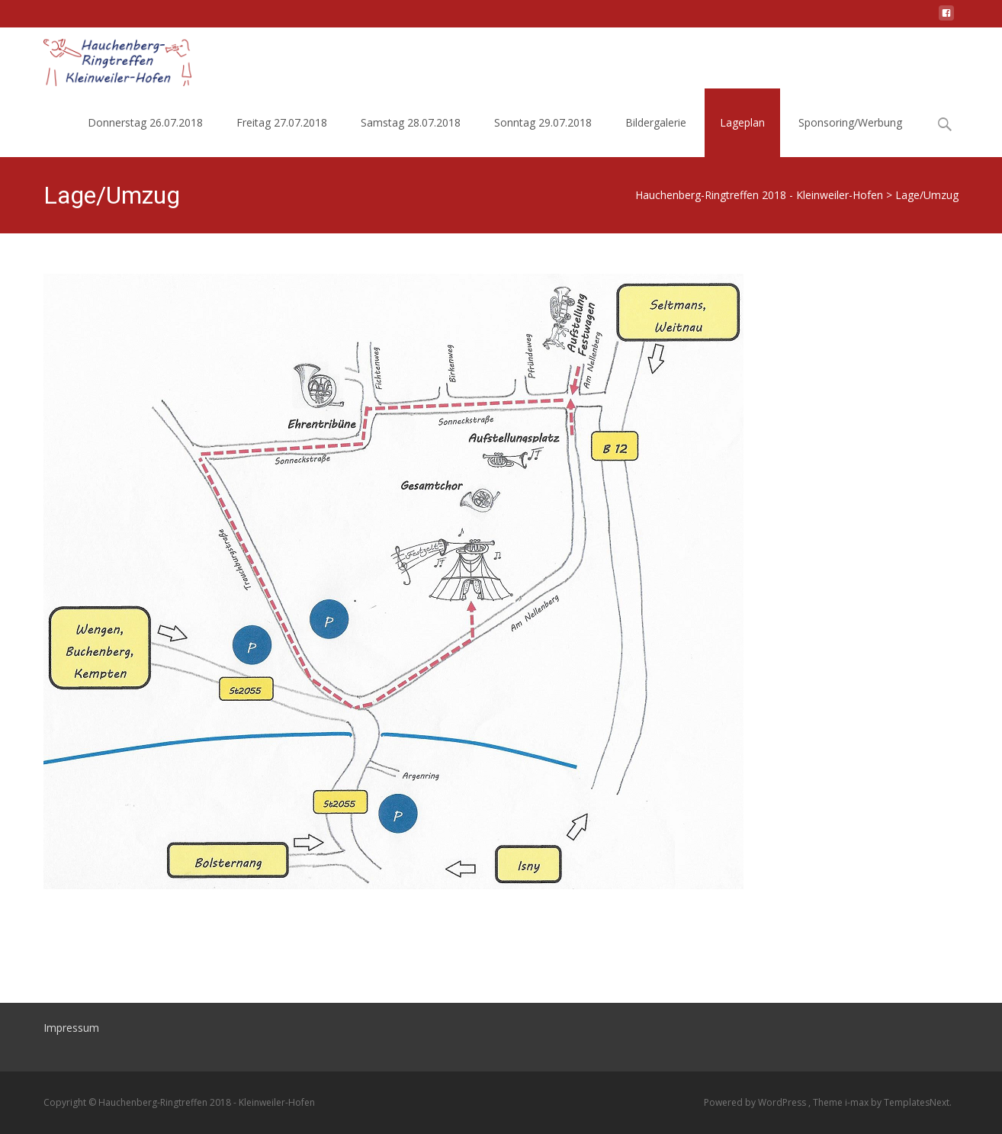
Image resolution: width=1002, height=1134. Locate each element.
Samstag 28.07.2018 (411, 122)
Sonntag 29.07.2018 (543, 122)
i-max (858, 1102)
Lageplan (742, 122)
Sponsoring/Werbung (850, 122)
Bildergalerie (655, 122)
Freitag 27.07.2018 (281, 122)
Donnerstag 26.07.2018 (145, 122)
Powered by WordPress (756, 1102)
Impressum (71, 1027)
